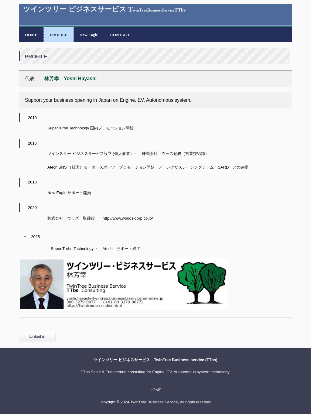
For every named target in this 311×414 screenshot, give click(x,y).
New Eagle (89, 35)
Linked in (37, 336)
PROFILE (58, 35)
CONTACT (120, 35)
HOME (31, 35)
